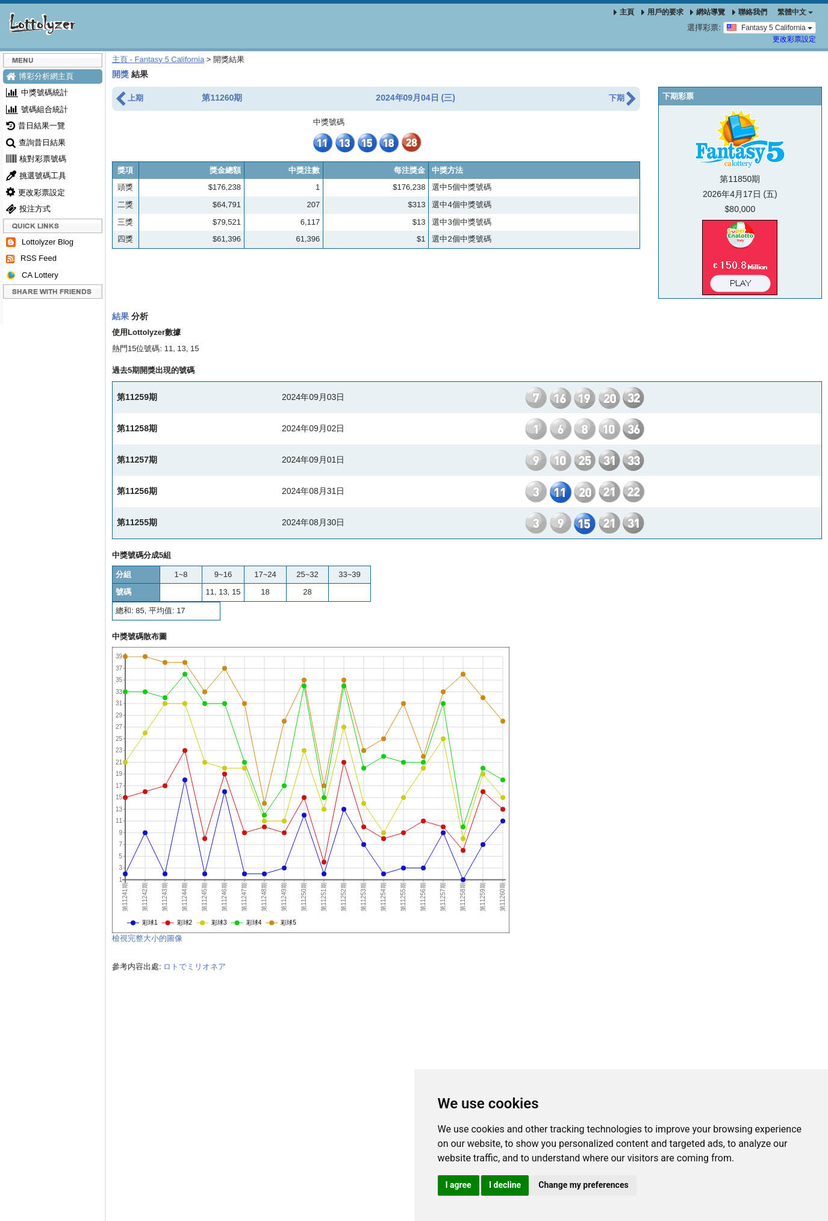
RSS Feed (31, 258)
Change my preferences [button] (583, 1185)
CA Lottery (32, 275)
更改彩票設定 (794, 39)
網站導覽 (707, 12)
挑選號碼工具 (36, 175)
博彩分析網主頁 (39, 76)
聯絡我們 (749, 12)
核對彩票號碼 (36, 158)
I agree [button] (459, 1185)
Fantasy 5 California (769, 27)
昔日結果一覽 (35, 125)
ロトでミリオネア (194, 966)
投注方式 (28, 208)
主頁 (624, 12)
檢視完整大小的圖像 (147, 938)
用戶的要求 (662, 12)
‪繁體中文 (795, 12)
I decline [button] (505, 1185)
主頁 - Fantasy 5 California (158, 59)
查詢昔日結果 (36, 142)
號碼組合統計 (37, 109)
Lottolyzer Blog (39, 242)
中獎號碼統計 (37, 92)
